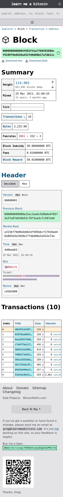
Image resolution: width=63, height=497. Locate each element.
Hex (24, 183)
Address (54, 29)
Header (13, 175)
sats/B (57, 334)
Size (38, 323)
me (56, 428)
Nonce (7, 285)
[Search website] (31, 13)
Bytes (7, 126)
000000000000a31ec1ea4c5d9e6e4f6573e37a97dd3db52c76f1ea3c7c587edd (31, 216)
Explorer (7, 29)
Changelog (12, 392)
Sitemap (39, 388)
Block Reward (12, 159)
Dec (21, 244)
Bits (25, 195)
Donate (22, 388)
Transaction (37, 29)
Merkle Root (11, 226)
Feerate (51, 323)
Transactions (12, 116)
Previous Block (12, 208)
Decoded (9, 183)
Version (8, 194)
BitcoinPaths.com (34, 398)
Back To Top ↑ (31, 409)
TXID (18, 323)
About (8, 388)
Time (6, 244)
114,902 (22, 83)
